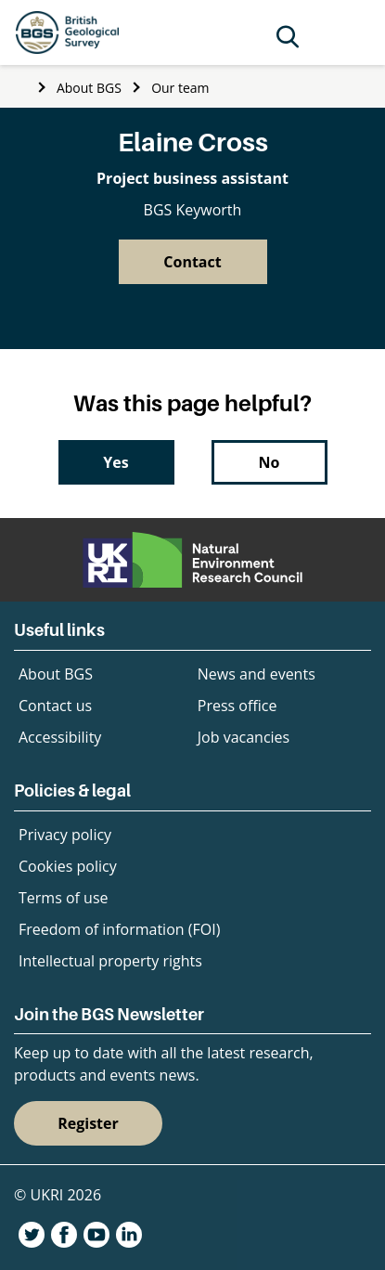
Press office (237, 705)
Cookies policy (68, 866)
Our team (180, 88)
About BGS (89, 88)
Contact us (55, 705)
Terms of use (64, 898)
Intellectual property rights (110, 961)
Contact (192, 262)
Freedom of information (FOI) (119, 929)
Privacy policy (65, 834)
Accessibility (60, 737)
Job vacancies (243, 737)
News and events (256, 674)
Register (88, 1123)
